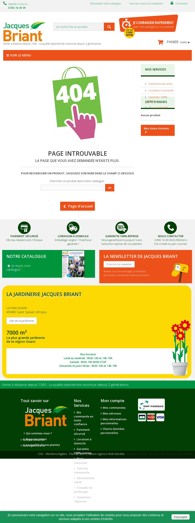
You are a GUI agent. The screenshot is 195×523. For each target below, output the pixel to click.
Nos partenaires (34, 453)
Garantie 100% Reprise (121, 236)
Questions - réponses (83, 499)
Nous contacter (158, 106)
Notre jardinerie (34, 458)
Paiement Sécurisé (24, 236)
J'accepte (180, 517)
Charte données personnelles (112, 431)
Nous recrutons (36, 439)
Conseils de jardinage (83, 489)
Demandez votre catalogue (105, 3)
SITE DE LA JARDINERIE (96, 331)
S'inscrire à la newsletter (119, 264)
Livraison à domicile (161, 89)
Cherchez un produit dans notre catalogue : (77, 181)
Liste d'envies (156, 121)
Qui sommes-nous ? (39, 433)
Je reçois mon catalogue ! (18, 268)
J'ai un (129, 32)
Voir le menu (18, 55)
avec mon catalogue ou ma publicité (153, 24)
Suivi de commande (81, 470)
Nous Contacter (170, 236)
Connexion (182, 3)
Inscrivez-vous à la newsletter (146, 3)
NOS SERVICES (155, 69)
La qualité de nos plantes (43, 445)
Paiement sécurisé (160, 82)
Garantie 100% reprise (82, 451)
